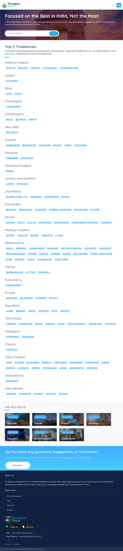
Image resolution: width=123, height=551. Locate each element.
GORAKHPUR (91, 362)
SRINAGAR (21, 183)
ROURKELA (43, 272)
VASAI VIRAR (60, 259)
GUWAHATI (11, 80)
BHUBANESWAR (14, 272)
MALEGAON (104, 248)
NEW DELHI (11, 132)
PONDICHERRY (13, 285)
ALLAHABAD (32, 362)
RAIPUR (31, 119)
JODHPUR (43, 310)
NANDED (55, 253)
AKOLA (9, 248)
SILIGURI (63, 393)
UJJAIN (58, 235)
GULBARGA (40, 209)
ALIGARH (18, 362)
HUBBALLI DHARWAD (59, 209)
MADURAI (49, 323)
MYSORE (94, 209)
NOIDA (62, 367)
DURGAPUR (24, 393)
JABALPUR (46, 235)
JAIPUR (31, 310)
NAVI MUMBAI (80, 253)
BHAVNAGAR (28, 145)
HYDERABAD (12, 336)
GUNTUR (10, 67)
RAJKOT (57, 145)
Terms (17, 544)
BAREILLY (46, 362)
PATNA (17, 93)
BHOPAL (10, 235)
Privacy (8, 544)
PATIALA (53, 298)
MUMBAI (32, 253)
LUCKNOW (22, 367)
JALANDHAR (25, 298)
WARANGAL (27, 336)
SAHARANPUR (76, 367)
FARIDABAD (11, 158)
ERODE (38, 323)
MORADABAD (49, 367)
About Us (10, 505)
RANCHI (64, 196)
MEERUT (35, 367)
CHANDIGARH (12, 106)
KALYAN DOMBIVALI (71, 248)
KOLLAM (31, 222)
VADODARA (79, 145)
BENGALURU (25, 209)
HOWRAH (38, 393)
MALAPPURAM (61, 222)
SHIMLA (9, 171)
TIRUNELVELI (94, 323)
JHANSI (104, 362)
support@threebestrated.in (22, 533)
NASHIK (66, 253)
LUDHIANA (40, 298)
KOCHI (21, 222)
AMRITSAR (11, 298)
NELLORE (22, 67)
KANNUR (10, 222)
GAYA (8, 93)
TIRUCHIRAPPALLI (76, 323)
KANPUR (10, 367)
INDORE (34, 235)
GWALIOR (22, 235)
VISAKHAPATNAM (68, 67)
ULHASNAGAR (44, 259)
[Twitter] (9, 540)
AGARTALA (11, 349)
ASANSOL (10, 393)
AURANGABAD (36, 248)
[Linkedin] (19, 540)
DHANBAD (35, 196)
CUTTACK (30, 272)
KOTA (53, 310)
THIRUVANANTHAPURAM (84, 222)
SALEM (60, 323)
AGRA (8, 362)
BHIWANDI (52, 248)
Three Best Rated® (21, 549)
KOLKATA (50, 393)
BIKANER (20, 310)
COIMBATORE (25, 323)
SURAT (67, 145)
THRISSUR (105, 222)
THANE (30, 259)
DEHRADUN (11, 380)
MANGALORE (80, 209)
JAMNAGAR (43, 145)
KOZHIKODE (45, 222)
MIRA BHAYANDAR (15, 253)
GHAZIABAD (75, 362)
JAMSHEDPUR (51, 196)
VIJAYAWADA (49, 67)
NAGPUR (43, 253)
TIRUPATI (34, 67)
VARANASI (91, 367)
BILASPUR (20, 119)
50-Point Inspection (14, 496)
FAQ (8, 501)
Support (10, 510)
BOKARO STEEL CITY (16, 196)
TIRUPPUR (109, 323)
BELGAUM (10, 209)
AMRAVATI (21, 248)
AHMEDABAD (12, 145)
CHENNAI (10, 323)
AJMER (9, 310)
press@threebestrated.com (30, 536)
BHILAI (9, 119)
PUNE (8, 259)
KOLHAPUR (89, 248)
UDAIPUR (64, 310)
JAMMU (9, 183)
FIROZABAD (60, 362)
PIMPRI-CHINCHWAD (100, 253)
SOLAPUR (19, 259)
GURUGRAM (26, 158)
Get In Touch (17, 465)
